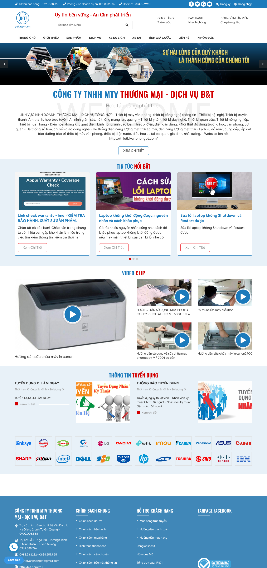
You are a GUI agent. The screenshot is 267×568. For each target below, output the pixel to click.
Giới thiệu (51, 38)
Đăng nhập (243, 4)
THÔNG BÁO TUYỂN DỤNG (158, 383)
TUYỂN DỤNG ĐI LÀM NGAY (37, 383)
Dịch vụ (95, 38)
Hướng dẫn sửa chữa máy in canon (44, 356)
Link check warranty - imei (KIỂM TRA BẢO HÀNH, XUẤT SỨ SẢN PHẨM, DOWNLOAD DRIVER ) (51, 220)
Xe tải (136, 38)
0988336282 (107, 4)
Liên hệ (184, 38)
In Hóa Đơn (205, 38)
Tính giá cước (160, 38)
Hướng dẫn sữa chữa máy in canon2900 (225, 353)
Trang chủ (27, 38)
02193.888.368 (50, 4)
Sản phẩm (74, 38)
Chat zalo (14, 560)
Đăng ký (223, 4)
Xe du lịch (117, 38)
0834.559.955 (142, 4)
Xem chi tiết (133, 151)
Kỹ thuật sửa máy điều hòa (215, 310)
